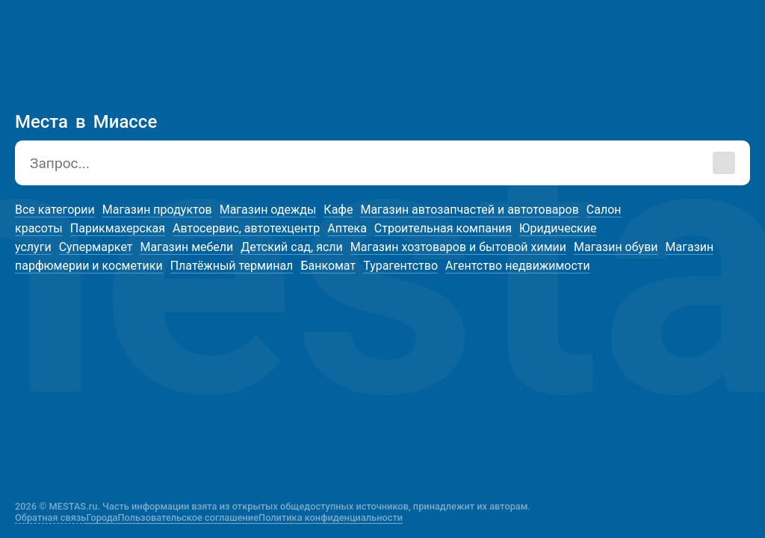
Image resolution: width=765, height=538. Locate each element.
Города (101, 517)
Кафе (338, 209)
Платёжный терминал (232, 266)
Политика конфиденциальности (330, 517)
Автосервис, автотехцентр (246, 228)
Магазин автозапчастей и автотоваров (469, 209)
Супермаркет (96, 247)
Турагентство (400, 266)
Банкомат (328, 266)
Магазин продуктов (157, 209)
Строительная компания (443, 228)
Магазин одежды (268, 209)
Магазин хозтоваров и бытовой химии (458, 247)
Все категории (55, 209)
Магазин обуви (616, 247)
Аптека (347, 228)
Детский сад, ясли (291, 247)
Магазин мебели (186, 247)
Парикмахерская (117, 228)
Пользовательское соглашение (188, 517)
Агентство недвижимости (517, 266)
